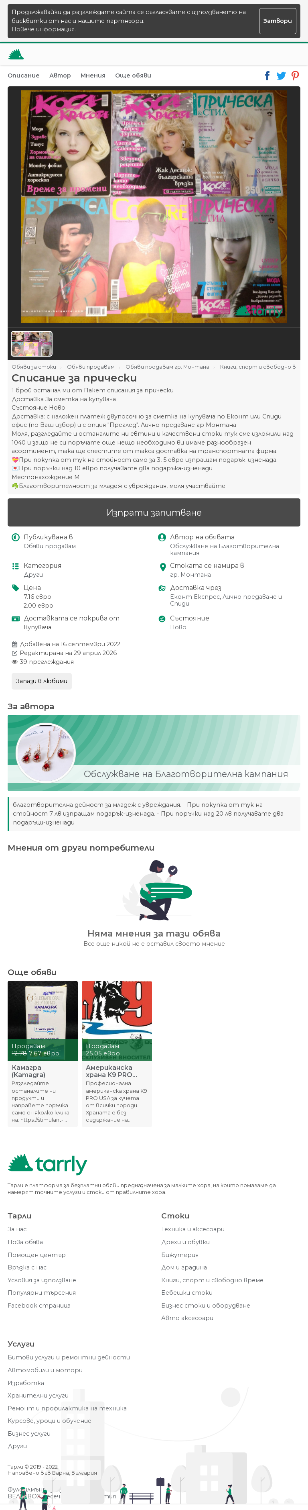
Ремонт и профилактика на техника (67, 1408)
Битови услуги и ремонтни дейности (69, 1357)
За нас (17, 1229)
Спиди (179, 603)
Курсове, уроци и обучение (49, 1421)
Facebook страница (39, 1305)
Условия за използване (42, 1280)
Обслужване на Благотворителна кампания (224, 549)
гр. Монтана (190, 574)
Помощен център (37, 1255)
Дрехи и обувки (185, 1242)
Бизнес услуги (29, 1433)
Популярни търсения (42, 1293)
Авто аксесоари (187, 1318)
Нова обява (25, 1242)
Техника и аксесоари (193, 1229)
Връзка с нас (27, 1267)
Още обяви (133, 75)
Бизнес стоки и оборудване (205, 1305)
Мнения (93, 75)
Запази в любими (41, 681)
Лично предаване (250, 597)
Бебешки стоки (187, 1293)
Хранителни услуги (38, 1395)
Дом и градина (184, 1267)
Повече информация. (44, 29)
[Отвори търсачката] (270, 54)
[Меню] (289, 54)
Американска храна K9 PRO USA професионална (113, 1071)
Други (33, 574)
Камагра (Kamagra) (28, 1071)
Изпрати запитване (154, 512)
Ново (178, 627)
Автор (60, 75)
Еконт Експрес (195, 597)
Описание (24, 75)
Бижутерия (180, 1255)
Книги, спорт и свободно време (212, 1280)
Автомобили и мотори (45, 1370)
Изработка (26, 1383)
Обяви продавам (50, 546)
